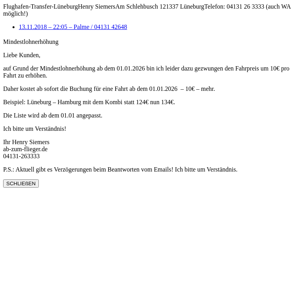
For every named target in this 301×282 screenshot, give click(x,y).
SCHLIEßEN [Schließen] (21, 183)
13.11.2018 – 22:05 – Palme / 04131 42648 (73, 27)
